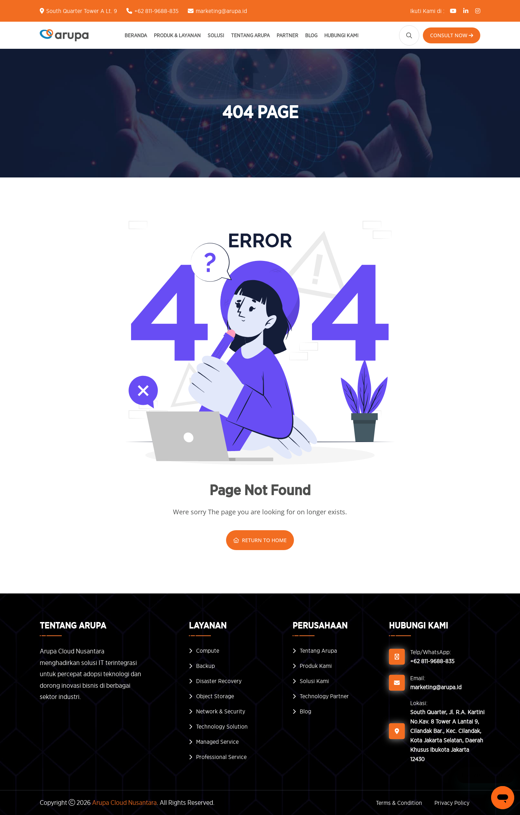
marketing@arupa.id (221, 10)
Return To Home (260, 540)
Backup (205, 665)
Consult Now (451, 35)
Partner (287, 35)
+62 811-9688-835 (156, 10)
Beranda (136, 35)
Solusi (216, 35)
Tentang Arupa (250, 35)
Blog (311, 35)
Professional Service (221, 756)
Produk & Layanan (177, 35)
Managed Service (217, 741)
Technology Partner (324, 696)
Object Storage (215, 696)
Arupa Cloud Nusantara (124, 802)
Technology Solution (222, 726)
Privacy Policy (451, 802)
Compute (207, 650)
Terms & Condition (399, 802)
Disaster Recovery (219, 681)
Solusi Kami (314, 681)
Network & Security (220, 711)
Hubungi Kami (341, 35)
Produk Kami (316, 665)
